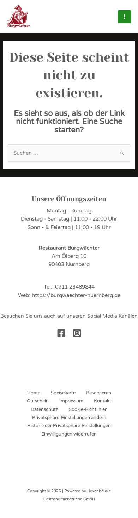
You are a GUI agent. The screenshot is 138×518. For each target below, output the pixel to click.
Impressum (71, 401)
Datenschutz (44, 409)
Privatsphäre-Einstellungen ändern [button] (69, 417)
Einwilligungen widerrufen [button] (69, 434)
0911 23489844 (75, 287)
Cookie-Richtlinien (88, 409)
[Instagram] (77, 333)
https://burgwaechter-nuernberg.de (76, 295)
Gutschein (38, 401)
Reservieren (98, 393)
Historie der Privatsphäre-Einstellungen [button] (69, 425)
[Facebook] (61, 333)
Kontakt (102, 401)
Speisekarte (63, 393)
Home (33, 393)
